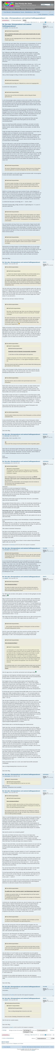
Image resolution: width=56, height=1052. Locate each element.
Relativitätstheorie (29, 12)
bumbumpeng (7, 463)
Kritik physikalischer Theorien (18, 12)
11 (43, 22)
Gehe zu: (33, 1038)
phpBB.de (33, 1050)
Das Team (24, 1046)
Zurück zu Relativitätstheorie (8, 1038)
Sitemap (23, 9)
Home (18, 9)
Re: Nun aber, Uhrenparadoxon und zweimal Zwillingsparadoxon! (21, 262)
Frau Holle (7, 549)
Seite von (33, 22)
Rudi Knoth (45, 434)
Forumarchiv (31, 9)
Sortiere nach (39, 1030)
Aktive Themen (37, 12)
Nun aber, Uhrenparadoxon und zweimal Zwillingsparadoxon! (23, 18)
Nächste (51, 1030)
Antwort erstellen (6, 20)
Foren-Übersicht (7, 12)
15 (50, 22)
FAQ (40, 14)
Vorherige (4, 1030)
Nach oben (53, 259)
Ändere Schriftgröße (52, 12)
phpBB (23, 1049)
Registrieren (45, 14)
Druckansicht (50, 12)
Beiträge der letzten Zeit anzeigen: (20, 1030)
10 (42, 22)
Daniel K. (6, 27)
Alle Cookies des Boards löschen (33, 1046)
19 (53, 22)
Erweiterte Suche (50, 5)
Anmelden (52, 14)
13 (47, 22)
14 (48, 22)
